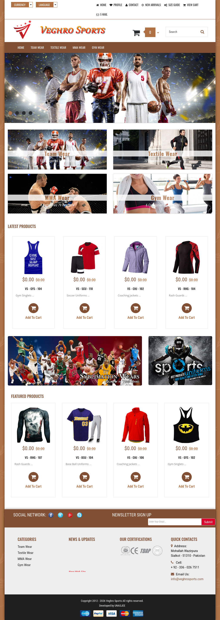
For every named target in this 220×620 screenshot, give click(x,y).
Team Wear (37, 47)
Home (21, 47)
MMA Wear (79, 47)
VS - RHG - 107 (33, 457)
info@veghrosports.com (187, 579)
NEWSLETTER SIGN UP (131, 515)
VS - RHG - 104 (186, 288)
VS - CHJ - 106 (135, 457)
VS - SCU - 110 (84, 288)
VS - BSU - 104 (84, 457)
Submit (208, 522)
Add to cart (33, 311)
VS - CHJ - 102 (135, 288)
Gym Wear (98, 47)
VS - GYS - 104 (33, 288)
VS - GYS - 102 (186, 457)
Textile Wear (58, 47)
